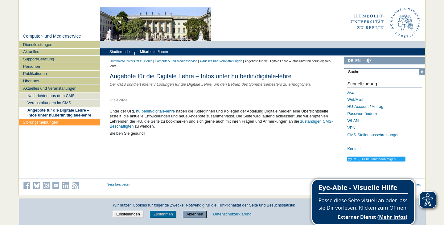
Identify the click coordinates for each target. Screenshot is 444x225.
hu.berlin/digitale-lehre (155, 111)
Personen (31, 66)
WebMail (355, 99)
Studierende (119, 52)
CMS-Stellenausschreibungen (373, 135)
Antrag (377, 106)
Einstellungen (128, 214)
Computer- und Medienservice (52, 36)
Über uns (31, 81)
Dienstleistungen (37, 44)
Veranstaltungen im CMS (49, 102)
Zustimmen (163, 214)
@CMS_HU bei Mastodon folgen (372, 159)
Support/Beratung (38, 59)
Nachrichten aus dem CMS (51, 95)
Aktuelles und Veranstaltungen (49, 88)
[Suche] (384, 71)
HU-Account (357, 106)
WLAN (353, 120)
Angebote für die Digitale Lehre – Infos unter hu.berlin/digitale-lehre (59, 112)
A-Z (350, 92)
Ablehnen (195, 214)
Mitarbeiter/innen (154, 52)
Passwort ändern (362, 113)
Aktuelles (31, 51)
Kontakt (353, 148)
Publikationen (35, 73)
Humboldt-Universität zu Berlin (131, 61)
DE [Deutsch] (350, 60)
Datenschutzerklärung (232, 214)
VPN (351, 127)
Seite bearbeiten (118, 184)
